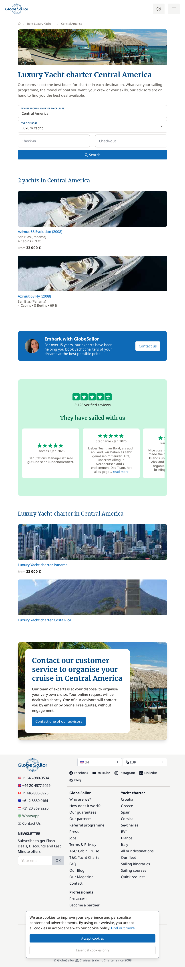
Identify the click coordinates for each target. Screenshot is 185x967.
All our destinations (137, 851)
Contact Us (29, 823)
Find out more (123, 928)
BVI (124, 831)
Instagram (125, 773)
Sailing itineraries (135, 863)
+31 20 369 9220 (33, 808)
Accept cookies (92, 938)
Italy (124, 844)
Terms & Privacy (82, 844)
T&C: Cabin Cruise (84, 851)
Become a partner (84, 905)
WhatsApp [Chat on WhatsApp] (29, 815)
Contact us (148, 346)
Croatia (127, 799)
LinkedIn (148, 773)
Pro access (78, 898)
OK (58, 860)
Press (74, 831)
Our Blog (76, 870)
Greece (127, 805)
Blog (75, 780)
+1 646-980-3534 (33, 777)
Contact (75, 883)
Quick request (133, 876)
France (126, 838)
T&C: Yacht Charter (85, 857)
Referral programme (86, 825)
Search (93, 154)
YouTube (101, 773)
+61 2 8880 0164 (33, 800)
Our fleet (128, 857)
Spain (125, 812)
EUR (145, 762)
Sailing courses (133, 870)
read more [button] (121, 471)
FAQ (72, 863)
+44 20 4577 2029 (34, 785)
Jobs (72, 838)
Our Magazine (81, 876)
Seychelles (129, 825)
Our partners (80, 818)
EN (99, 762)
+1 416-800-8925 (33, 793)
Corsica (127, 818)
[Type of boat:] (92, 126)
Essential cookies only (92, 950)
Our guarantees (82, 812)
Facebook (78, 773)
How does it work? (85, 805)
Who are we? (80, 799)
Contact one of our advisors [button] (58, 721)
